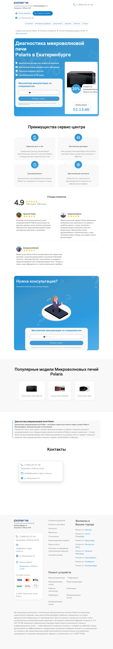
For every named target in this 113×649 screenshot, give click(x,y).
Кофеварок (53, 595)
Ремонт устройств (44, 24)
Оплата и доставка (56, 524)
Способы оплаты (55, 555)
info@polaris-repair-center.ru (24, 548)
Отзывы (85, 23)
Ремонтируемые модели (58, 540)
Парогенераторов (74, 582)
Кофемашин (73, 578)
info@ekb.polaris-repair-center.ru (36, 473)
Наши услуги (54, 544)
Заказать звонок (42, 13)
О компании (29, 23)
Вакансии (68, 23)
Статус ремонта (22, 13)
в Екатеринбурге (40, 6)
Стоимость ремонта (56, 520)
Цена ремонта (57, 23)
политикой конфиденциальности (72, 347)
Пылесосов (71, 588)
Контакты (77, 23)
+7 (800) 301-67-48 (84, 5)
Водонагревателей (56, 578)
